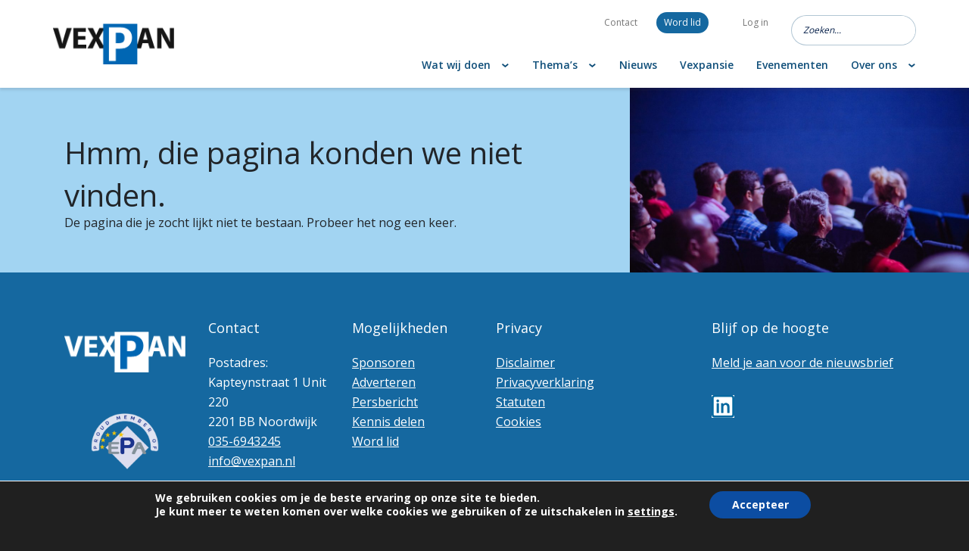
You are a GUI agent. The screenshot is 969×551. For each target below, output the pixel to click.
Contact (620, 22)
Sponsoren (383, 362)
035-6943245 (244, 441)
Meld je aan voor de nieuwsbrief (802, 362)
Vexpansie (707, 65)
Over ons (874, 65)
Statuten (520, 402)
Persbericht (385, 402)
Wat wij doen (456, 65)
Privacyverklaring (545, 382)
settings (650, 511)
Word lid (682, 22)
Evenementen (792, 65)
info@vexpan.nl (251, 461)
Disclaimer (525, 362)
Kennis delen (388, 421)
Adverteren (384, 382)
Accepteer (760, 504)
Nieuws (638, 65)
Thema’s (555, 65)
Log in (755, 22)
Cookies (518, 421)
